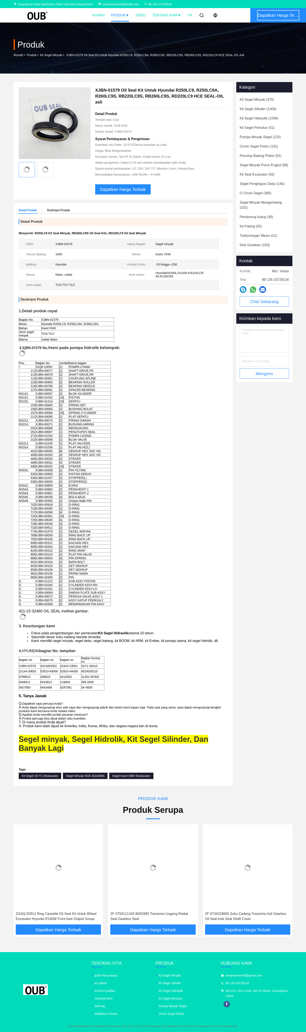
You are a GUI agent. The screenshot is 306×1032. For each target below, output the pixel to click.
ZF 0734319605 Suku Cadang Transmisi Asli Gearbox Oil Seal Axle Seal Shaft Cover (245, 916)
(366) (255, 193)
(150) (255, 245)
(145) (262, 184)
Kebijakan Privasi (105, 1013)
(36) (256, 217)
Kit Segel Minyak (51, 55)
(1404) (258, 109)
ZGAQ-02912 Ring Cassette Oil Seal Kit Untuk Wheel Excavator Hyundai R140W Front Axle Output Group (56, 916)
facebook (227, 1004)
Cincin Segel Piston (171, 1013)
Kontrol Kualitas (104, 990)
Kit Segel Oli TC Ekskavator (40, 776)
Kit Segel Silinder (170, 983)
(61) (261, 156)
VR (189, 15)
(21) (258, 235)
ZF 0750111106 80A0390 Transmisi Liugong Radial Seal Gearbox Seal (149, 916)
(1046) (259, 118)
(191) (259, 146)
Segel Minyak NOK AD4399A (85, 776)
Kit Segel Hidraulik (171, 990)
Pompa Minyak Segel (173, 1006)
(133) (260, 137)
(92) (257, 174)
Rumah (98, 15)
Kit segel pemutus (170, 998)
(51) (257, 127)
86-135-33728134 (158, 4)
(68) (264, 165)
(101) (261, 205)
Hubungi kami (103, 998)
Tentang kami (166, 15)
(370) (257, 99)
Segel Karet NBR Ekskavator (131, 776)
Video (140, 15)
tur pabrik (100, 983)
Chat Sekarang (264, 301)
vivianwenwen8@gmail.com (118, 4)
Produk (120, 15)
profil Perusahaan (106, 975)
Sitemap (99, 1006)
